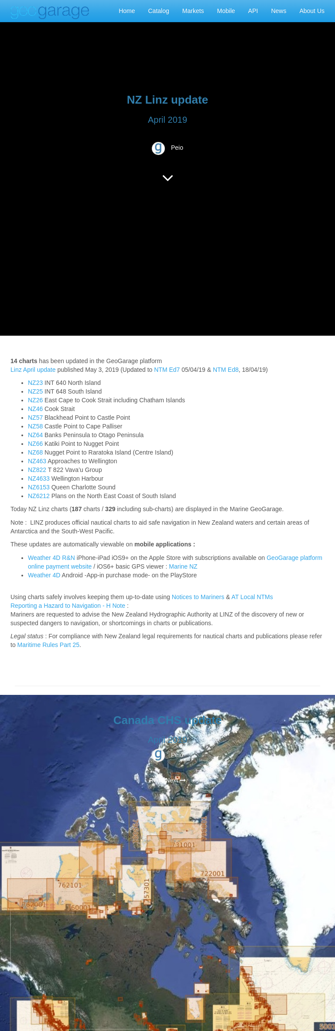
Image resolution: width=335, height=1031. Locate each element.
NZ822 (37, 469)
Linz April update (33, 369)
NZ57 (35, 417)
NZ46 (35, 408)
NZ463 (37, 461)
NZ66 (35, 443)
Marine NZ (183, 566)
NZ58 (35, 426)
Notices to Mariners (198, 596)
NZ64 (35, 434)
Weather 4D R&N (51, 557)
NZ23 (35, 382)
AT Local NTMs (252, 596)
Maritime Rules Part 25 (48, 644)
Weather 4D (44, 575)
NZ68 (35, 452)
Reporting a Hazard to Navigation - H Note (67, 605)
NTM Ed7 (167, 369)
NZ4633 (39, 478)
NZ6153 (39, 487)
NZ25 (35, 391)
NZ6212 (39, 495)
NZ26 (35, 400)
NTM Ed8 (226, 369)
